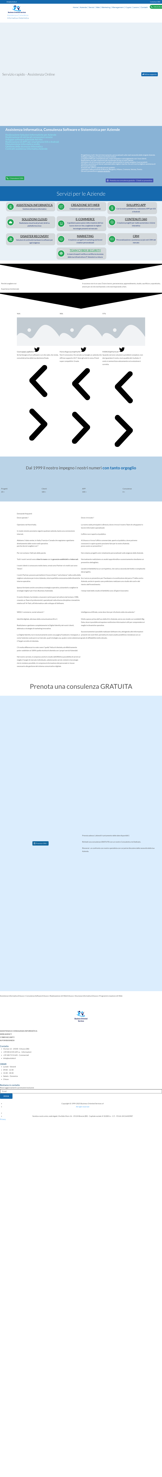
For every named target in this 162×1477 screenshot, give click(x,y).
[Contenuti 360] (112, 222)
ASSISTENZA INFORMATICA (34, 205)
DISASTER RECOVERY (34, 236)
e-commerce (85, 219)
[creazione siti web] (61, 206)
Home (75, 7)
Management (118, 7)
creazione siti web (85, 205)
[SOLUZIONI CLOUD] (10, 222)
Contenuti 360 (136, 219)
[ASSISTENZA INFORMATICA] (10, 206)
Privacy (3, 1119)
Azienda (83, 7)
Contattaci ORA (155, 2)
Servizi (91, 7)
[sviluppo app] (112, 207)
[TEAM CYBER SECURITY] (61, 253)
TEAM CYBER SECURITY (85, 250)
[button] (38, 381)
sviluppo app (136, 205)
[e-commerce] (61, 223)
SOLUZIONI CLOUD (34, 219)
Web (98, 7)
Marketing (106, 7)
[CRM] (112, 239)
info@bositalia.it (12, 2)
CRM (136, 236)
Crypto (128, 7)
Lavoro (136, 7)
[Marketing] (61, 239)
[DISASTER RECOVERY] (10, 239)
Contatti (144, 7)
